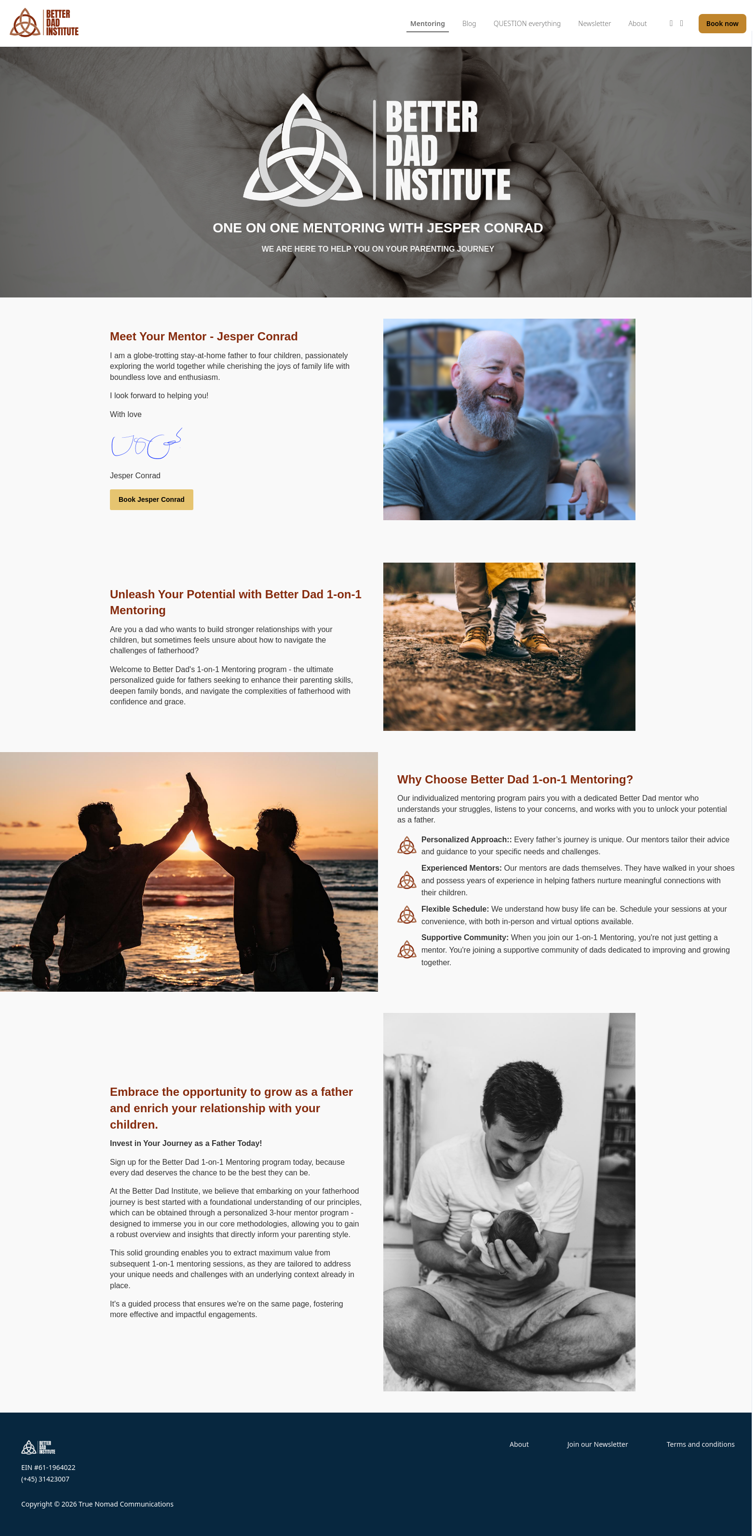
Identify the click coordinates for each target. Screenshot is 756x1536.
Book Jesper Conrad (152, 499)
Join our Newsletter (597, 1444)
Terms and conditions (701, 1444)
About (519, 1444)
